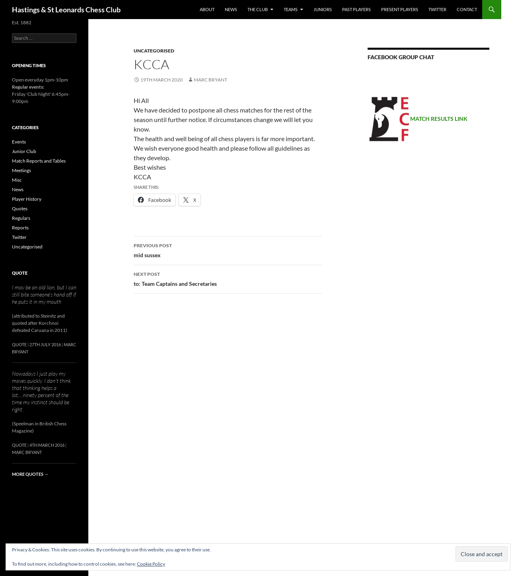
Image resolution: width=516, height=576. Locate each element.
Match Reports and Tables (39, 161)
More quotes (30, 474)
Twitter (437, 9)
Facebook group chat (401, 57)
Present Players (399, 9)
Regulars (21, 218)
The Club (257, 9)
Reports (20, 228)
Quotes (19, 208)
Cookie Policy (151, 564)
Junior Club (24, 151)
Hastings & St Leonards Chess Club (66, 9)
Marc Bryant (210, 80)
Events (19, 142)
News (231, 9)
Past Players (356, 9)
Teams (291, 9)
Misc (17, 180)
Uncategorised (154, 51)
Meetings (21, 170)
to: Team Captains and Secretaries (228, 278)
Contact (467, 9)
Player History (26, 199)
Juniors (322, 9)
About (207, 9)
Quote (19, 272)
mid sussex (228, 249)
